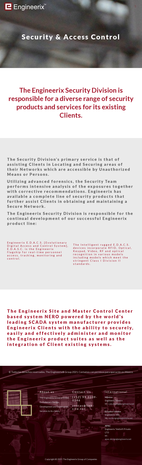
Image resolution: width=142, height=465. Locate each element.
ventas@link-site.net (83, 407)
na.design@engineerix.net (120, 418)
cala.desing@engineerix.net (121, 403)
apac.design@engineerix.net (118, 439)
